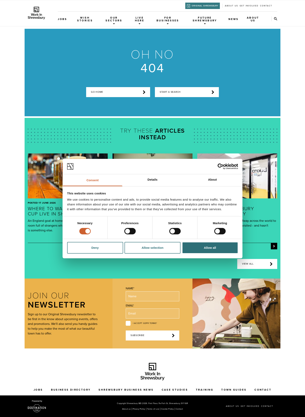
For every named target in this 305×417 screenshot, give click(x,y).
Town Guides (233, 389)
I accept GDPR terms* (145, 323)
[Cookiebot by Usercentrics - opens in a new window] (220, 166)
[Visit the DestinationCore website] (37, 406)
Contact (266, 6)
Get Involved (249, 6)
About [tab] (212, 179)
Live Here (140, 20)
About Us (253, 19)
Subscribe (152, 335)
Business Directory (71, 389)
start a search (187, 92)
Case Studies (175, 389)
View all (257, 264)
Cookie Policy (167, 409)
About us (231, 6)
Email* (130, 305)
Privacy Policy (139, 409)
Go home (118, 92)
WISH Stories (85, 19)
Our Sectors (114, 20)
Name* (130, 288)
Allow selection (152, 247)
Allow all (210, 247)
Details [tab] (152, 179)
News (233, 19)
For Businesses (167, 20)
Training (204, 389)
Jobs (62, 19)
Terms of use (153, 409)
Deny (95, 247)
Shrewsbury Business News (126, 389)
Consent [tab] (93, 180)
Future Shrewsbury (205, 20)
